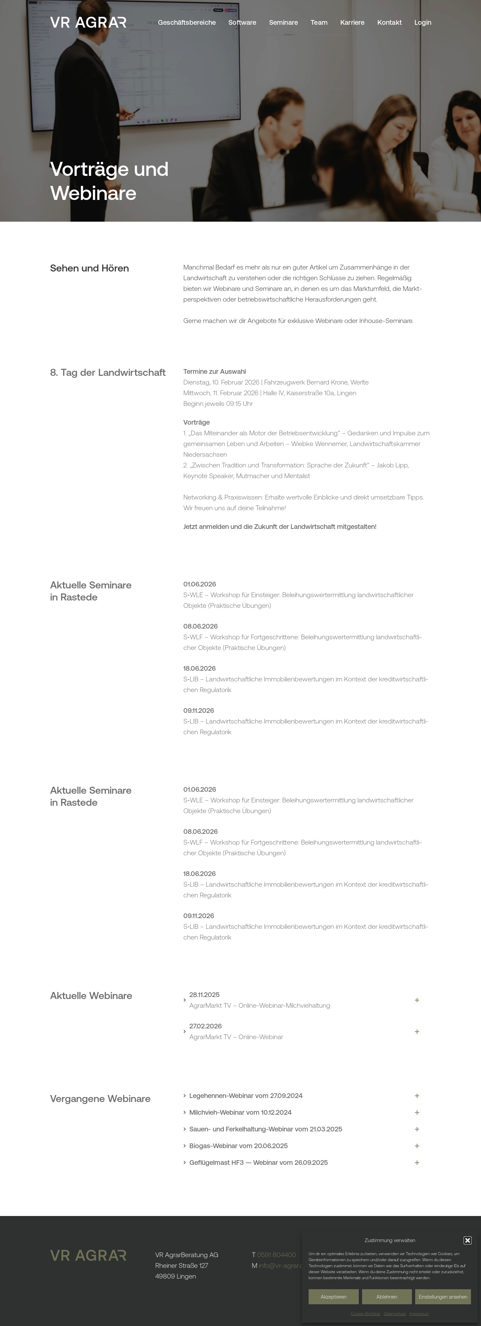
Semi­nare (283, 22)
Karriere (352, 22)
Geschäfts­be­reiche (187, 22)
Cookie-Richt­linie (365, 1313)
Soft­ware (242, 22)
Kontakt (389, 22)
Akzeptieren (333, 1297)
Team (319, 22)
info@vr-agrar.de (283, 1265)
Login (423, 22)
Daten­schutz (395, 1313)
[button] (467, 1240)
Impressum (419, 1313)
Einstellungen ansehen (443, 1297)
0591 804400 (276, 1254)
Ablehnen (386, 1297)
